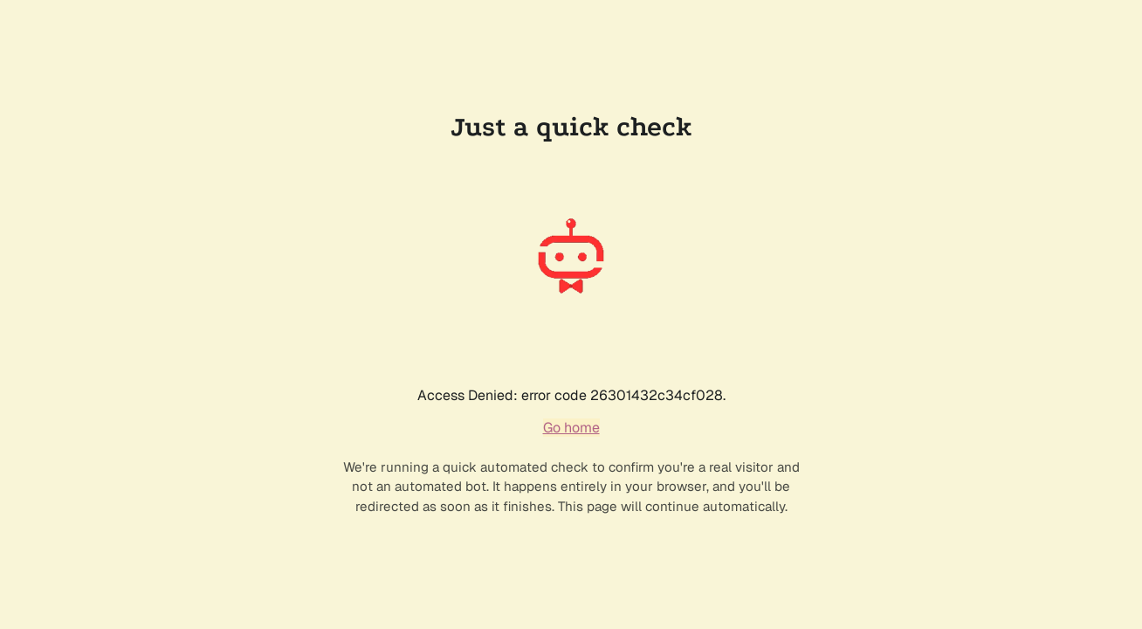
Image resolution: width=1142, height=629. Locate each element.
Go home (571, 427)
